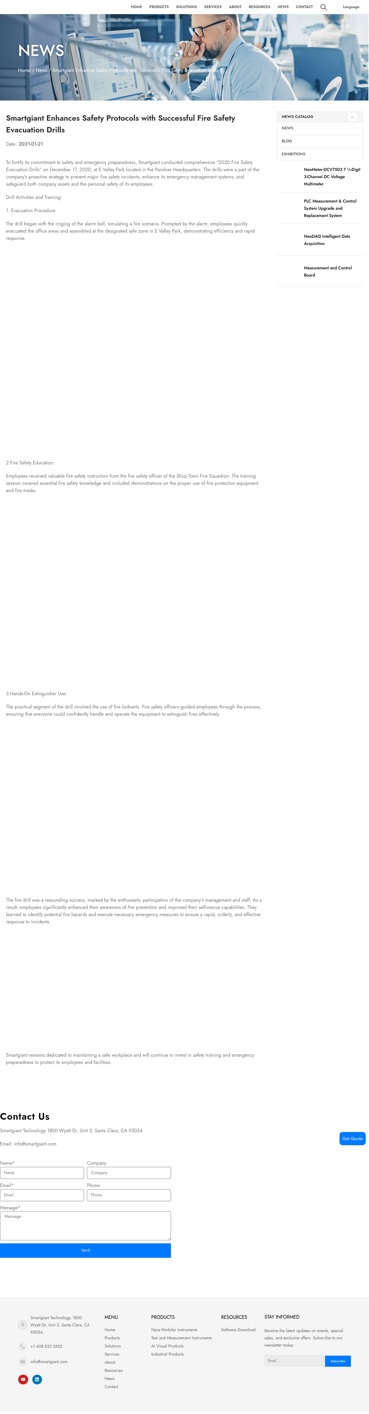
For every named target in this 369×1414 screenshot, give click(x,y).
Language (351, 7)
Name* (7, 1163)
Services (213, 7)
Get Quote (353, 1138)
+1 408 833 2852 (46, 1348)
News (283, 7)
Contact (304, 7)
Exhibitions (293, 157)
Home (136, 7)
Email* (7, 1185)
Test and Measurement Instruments (181, 1340)
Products (159, 7)
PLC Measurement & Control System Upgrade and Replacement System (330, 211)
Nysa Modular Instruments (174, 1332)
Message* (10, 1207)
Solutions (186, 7)
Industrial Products (167, 1356)
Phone (93, 1185)
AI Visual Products (167, 1348)
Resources (259, 7)
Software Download (238, 1332)
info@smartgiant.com (48, 1364)
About (235, 7)
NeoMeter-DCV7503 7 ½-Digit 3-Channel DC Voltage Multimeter (332, 179)
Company (96, 1163)
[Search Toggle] (323, 7)
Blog (287, 144)
